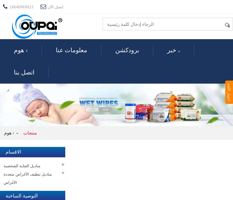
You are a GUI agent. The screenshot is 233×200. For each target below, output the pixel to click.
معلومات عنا (71, 50)
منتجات (30, 133)
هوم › (21, 50)
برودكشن (127, 50)
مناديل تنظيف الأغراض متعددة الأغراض (28, 178)
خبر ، (173, 50)
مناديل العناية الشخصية (22, 165)
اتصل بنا (24, 72)
